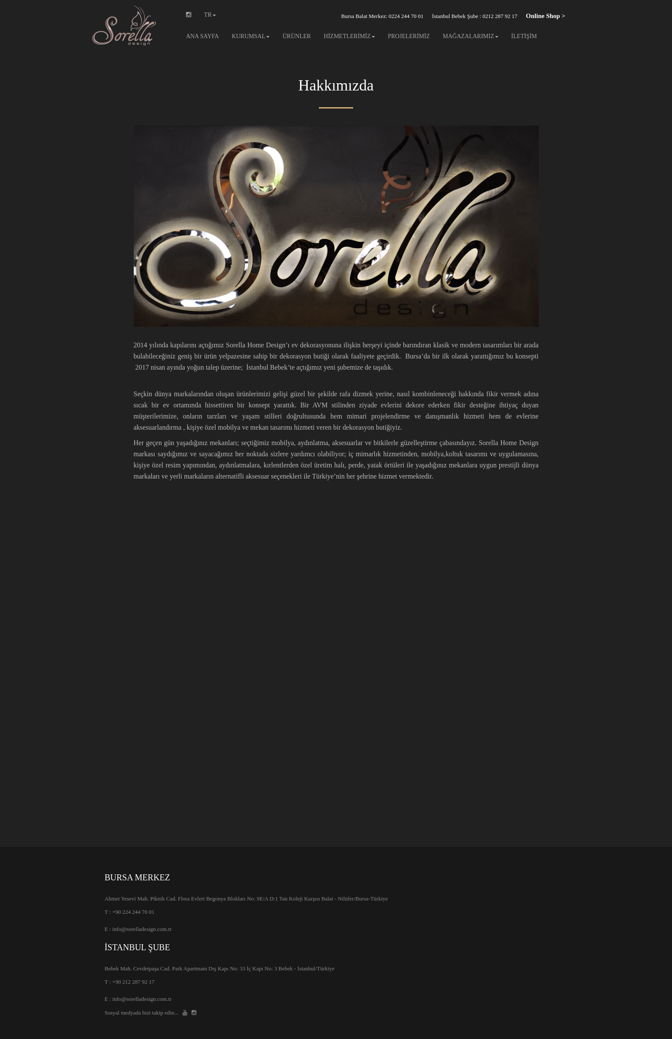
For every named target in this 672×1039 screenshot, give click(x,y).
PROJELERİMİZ (409, 36)
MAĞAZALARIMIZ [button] (470, 36)
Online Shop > (545, 15)
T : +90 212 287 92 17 (129, 982)
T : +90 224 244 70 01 (129, 912)
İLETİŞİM (524, 36)
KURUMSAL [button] (251, 36)
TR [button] (210, 15)
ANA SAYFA (202, 36)
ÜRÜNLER (296, 36)
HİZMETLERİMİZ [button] (349, 36)
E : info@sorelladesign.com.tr (138, 929)
